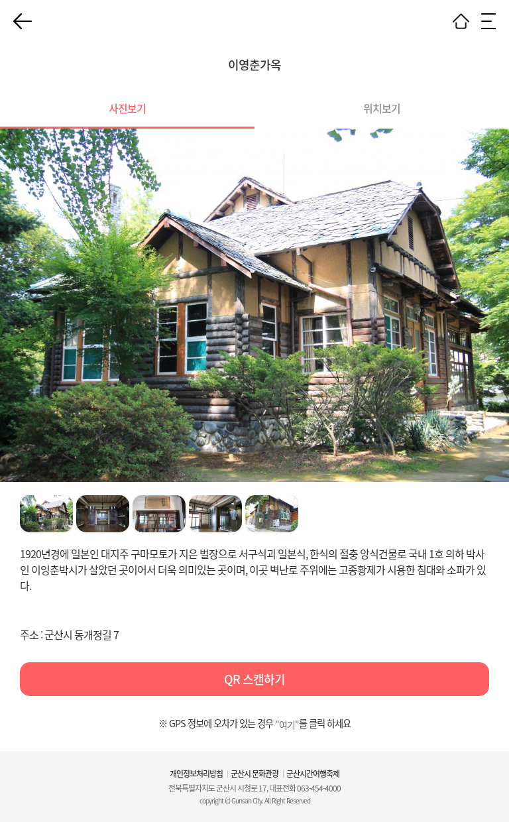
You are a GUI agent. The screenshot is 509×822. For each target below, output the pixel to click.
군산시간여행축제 (312, 774)
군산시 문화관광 (254, 774)
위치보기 (381, 108)
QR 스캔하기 (254, 679)
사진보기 (127, 108)
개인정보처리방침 (196, 774)
